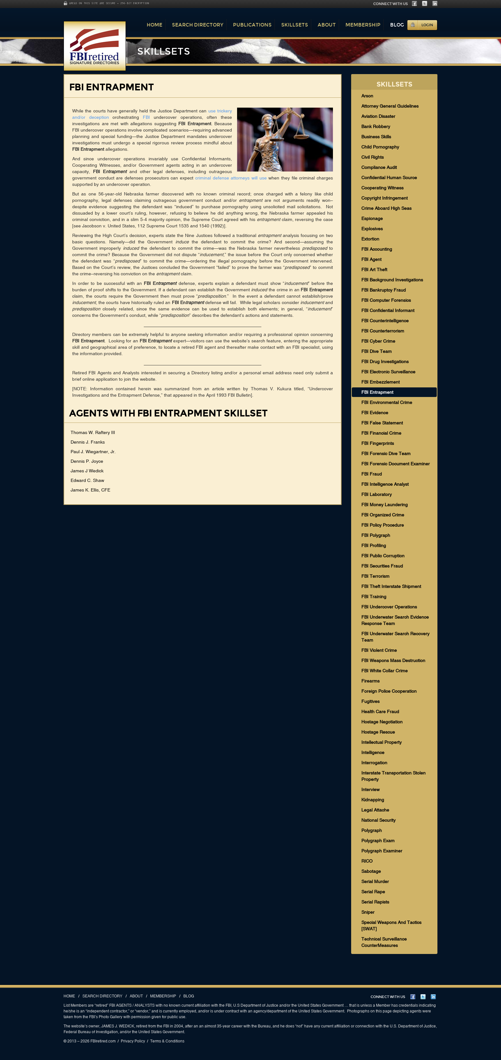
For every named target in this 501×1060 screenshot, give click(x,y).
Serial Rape (373, 891)
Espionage (372, 218)
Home (154, 25)
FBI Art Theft (374, 269)
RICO (367, 861)
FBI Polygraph (375, 535)
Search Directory (197, 25)
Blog (397, 25)
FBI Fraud (371, 474)
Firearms (370, 680)
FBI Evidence (374, 412)
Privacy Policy (133, 1041)
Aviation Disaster (378, 116)
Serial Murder (375, 881)
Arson (367, 95)
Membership (363, 25)
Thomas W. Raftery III (93, 432)
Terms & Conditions (167, 1041)
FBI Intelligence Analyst (385, 484)
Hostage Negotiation (382, 721)
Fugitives (370, 701)
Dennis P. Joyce (87, 461)
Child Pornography (380, 146)
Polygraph (371, 830)
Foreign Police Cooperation (389, 691)
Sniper (367, 912)
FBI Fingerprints (377, 443)
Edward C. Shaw (87, 480)
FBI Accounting (376, 249)
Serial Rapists (375, 901)
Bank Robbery (375, 126)
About (327, 25)
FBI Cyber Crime (378, 341)
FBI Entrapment (377, 392)
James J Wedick (87, 470)
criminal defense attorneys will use (231, 177)
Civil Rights (372, 157)
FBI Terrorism (375, 576)
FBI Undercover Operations (389, 606)
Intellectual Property (381, 742)
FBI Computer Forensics (386, 300)
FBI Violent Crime (379, 650)
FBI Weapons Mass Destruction (393, 660)
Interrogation (374, 762)
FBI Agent (371, 259)
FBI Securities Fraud (382, 565)
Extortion (370, 238)
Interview (370, 789)
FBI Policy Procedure (382, 525)
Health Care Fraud (380, 711)
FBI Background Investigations (392, 279)
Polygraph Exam (378, 840)
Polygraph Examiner (381, 850)
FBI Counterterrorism (382, 330)
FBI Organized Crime (382, 514)
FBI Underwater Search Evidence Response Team (395, 620)
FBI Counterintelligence (385, 320)
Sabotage (371, 871)
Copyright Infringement (384, 198)
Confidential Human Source (389, 177)
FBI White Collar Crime (384, 670)
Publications (252, 25)
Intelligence (372, 752)
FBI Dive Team (376, 351)
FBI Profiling (373, 545)
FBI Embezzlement (380, 382)
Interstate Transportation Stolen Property (393, 776)
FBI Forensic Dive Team (386, 453)
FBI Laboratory (376, 494)
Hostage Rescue (378, 732)
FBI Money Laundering (384, 504)
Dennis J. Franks (88, 442)
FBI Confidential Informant (387, 310)
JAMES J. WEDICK (117, 1026)
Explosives (372, 228)
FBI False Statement (382, 422)
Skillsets (294, 25)
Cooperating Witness (382, 187)
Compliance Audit (379, 167)
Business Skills (376, 136)
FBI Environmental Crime (386, 402)
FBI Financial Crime (381, 433)
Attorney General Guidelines (390, 106)
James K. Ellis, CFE (90, 489)
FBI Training (373, 596)
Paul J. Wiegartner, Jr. (93, 451)
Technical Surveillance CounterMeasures (384, 942)
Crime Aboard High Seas (386, 208)
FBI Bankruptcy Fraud (383, 290)
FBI (146, 117)
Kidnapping (372, 799)
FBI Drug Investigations (385, 361)
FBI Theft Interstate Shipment (391, 586)
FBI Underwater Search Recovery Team (395, 637)
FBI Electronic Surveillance (388, 371)
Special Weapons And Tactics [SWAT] (391, 925)
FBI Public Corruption (383, 555)
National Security (378, 820)
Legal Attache (375, 809)
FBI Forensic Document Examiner (395, 463)
